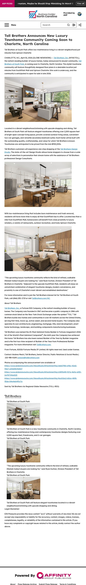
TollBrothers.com (44, 344)
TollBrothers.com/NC (41, 298)
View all (80, 3)
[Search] (53, 25)
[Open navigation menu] (10, 25)
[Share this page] (80, 25)
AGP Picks (7, 3)
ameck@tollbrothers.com (28, 358)
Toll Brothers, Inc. (61, 58)
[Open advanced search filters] (73, 25)
